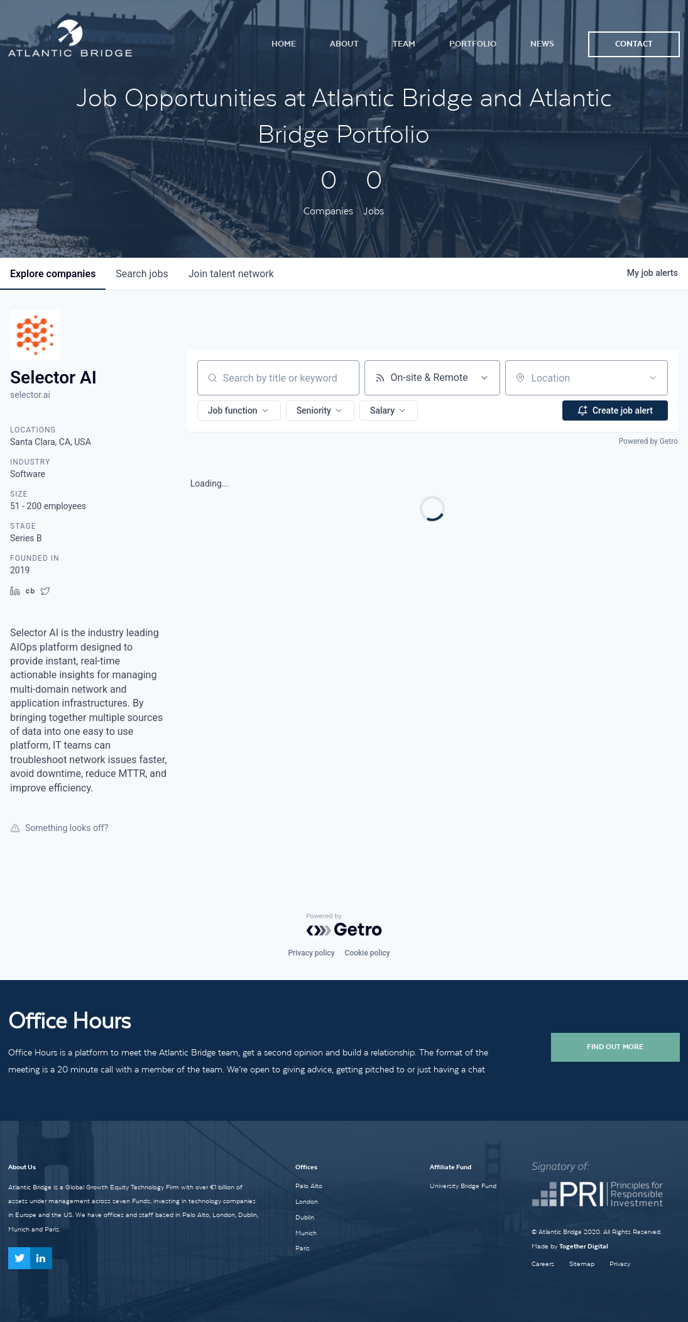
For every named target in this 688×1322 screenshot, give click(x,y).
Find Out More (615, 1046)
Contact (634, 43)
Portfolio (472, 43)
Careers (543, 1263)
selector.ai (30, 395)
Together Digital (583, 1246)
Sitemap (581, 1263)
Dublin (304, 1217)
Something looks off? (59, 828)
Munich (306, 1233)
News (542, 43)
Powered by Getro (648, 441)
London (306, 1201)
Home (283, 43)
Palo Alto (308, 1185)
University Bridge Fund (463, 1185)
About (344, 43)
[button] (239, 410)
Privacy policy (311, 953)
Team (404, 43)
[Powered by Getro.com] (344, 924)
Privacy (619, 1263)
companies (53, 274)
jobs (142, 274)
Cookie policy (367, 953)
